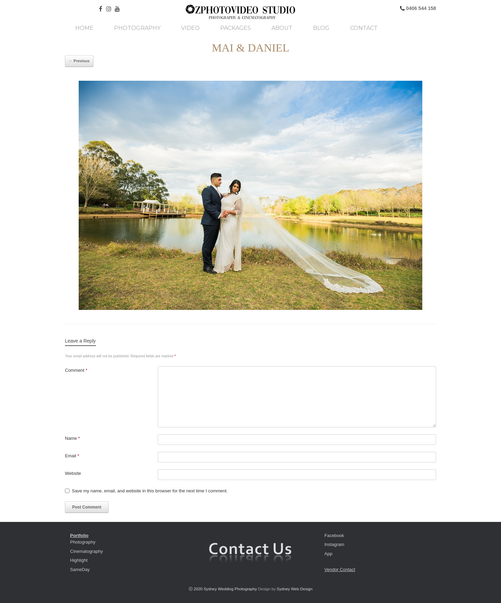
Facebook (334, 535)
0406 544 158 (420, 8)
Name (72, 438)
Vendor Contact (339, 569)
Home (84, 28)
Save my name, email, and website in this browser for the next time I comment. (150, 490)
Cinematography (86, 551)
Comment (76, 370)
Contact (364, 28)
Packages (235, 28)
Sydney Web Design (294, 589)
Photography (137, 28)
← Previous (79, 61)
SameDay (80, 569)
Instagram (334, 544)
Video (190, 28)
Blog (321, 28)
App (328, 553)
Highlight (79, 560)
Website (73, 473)
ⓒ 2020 (196, 589)
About (281, 28)
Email (72, 455)
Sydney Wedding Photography (230, 589)
